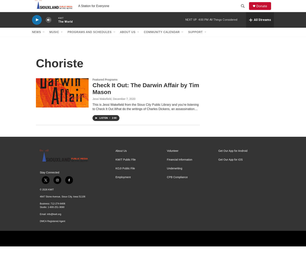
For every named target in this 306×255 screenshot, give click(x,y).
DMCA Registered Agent (52, 229)
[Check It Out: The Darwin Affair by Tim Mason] (62, 101)
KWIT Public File (126, 168)
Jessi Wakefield (102, 107)
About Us (127, 40)
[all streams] (260, 28)
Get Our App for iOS (230, 168)
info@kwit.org (54, 222)
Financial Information (179, 168)
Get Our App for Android (232, 159)
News (36, 40)
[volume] (48, 28)
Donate (264, 10)
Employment (123, 185)
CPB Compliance (177, 185)
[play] (37, 28)
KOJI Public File (125, 176)
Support (195, 40)
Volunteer (172, 159)
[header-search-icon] (244, 10)
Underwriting (174, 176)
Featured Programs (105, 88)
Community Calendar (162, 40)
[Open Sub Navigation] (43, 40)
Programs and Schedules (90, 40)
